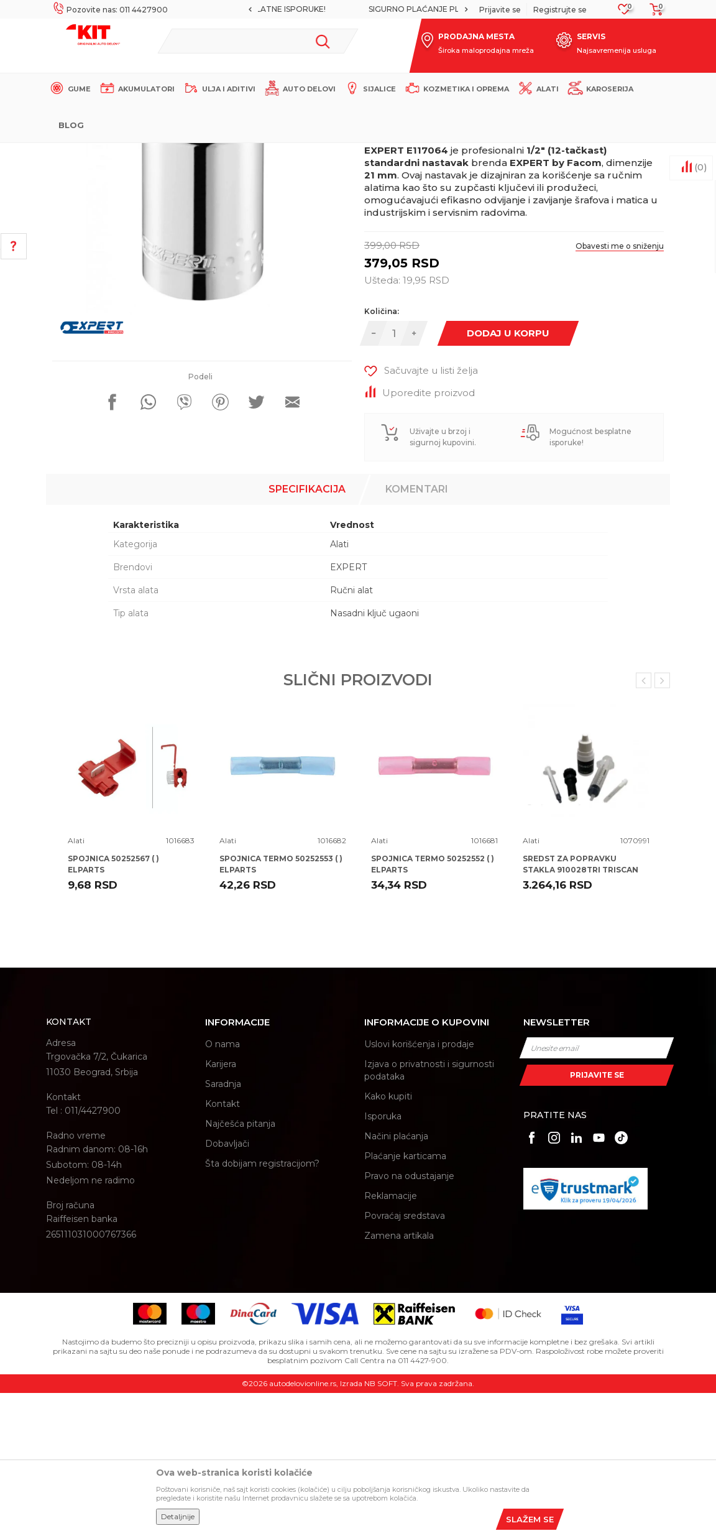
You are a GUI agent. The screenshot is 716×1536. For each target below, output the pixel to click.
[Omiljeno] (624, 12)
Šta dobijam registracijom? (262, 1306)
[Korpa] (652, 13)
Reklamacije (390, 1338)
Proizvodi (229, 153)
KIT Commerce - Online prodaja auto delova (124, 153)
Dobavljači (227, 1286)
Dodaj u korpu (508, 476)
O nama (222, 1187)
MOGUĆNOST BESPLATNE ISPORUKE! (356, 9)
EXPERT (348, 710)
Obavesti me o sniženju (620, 389)
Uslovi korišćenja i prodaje (419, 1187)
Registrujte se (560, 9)
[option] (357, 9)
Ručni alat (351, 733)
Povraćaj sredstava (404, 1358)
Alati (263, 153)
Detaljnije (178, 1516)
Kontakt (222, 1246)
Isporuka (383, 1259)
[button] (257, 41)
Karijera (220, 1207)
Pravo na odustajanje (409, 1319)
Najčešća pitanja (240, 1266)
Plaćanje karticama (405, 1299)
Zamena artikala (399, 1378)
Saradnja (223, 1227)
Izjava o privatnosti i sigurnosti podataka (429, 1213)
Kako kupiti (388, 1239)
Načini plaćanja (396, 1279)
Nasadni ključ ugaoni (374, 756)
